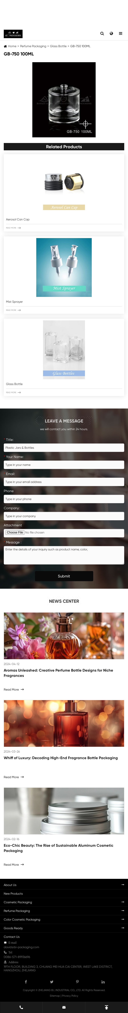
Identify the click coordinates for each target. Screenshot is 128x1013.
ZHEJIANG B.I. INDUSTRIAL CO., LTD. (59, 990)
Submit (64, 576)
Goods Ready (13, 928)
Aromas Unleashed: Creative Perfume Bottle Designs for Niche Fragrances (58, 673)
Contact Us (12, 937)
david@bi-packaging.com (21, 947)
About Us (10, 885)
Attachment (13, 525)
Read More (13, 227)
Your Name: (14, 457)
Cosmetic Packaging (18, 902)
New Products (13, 893)
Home (12, 46)
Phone (9, 491)
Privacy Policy (70, 995)
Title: (9, 440)
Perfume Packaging (33, 46)
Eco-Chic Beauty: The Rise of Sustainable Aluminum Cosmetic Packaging (58, 848)
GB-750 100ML (80, 46)
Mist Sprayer (14, 301)
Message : (12, 542)
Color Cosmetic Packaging (22, 919)
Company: (12, 508)
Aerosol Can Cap (18, 219)
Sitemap (55, 995)
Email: (9, 474)
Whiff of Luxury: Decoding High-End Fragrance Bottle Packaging (61, 758)
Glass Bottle (58, 46)
